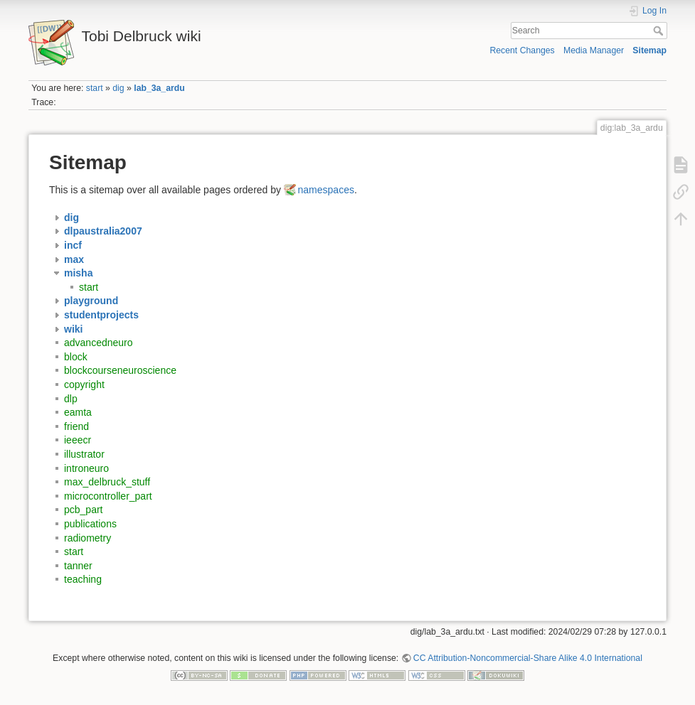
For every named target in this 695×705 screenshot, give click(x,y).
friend (76, 426)
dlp (71, 398)
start (94, 88)
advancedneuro (98, 342)
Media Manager (593, 50)
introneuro (86, 468)
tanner (78, 565)
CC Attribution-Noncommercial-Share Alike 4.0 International (527, 658)
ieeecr (77, 440)
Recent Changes (521, 50)
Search (660, 31)
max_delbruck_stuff (107, 482)
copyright (84, 384)
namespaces (326, 189)
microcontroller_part (108, 496)
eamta (78, 412)
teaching (83, 579)
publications (90, 523)
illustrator (84, 454)
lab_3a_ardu (159, 88)
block (75, 356)
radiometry (87, 538)
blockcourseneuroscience (120, 370)
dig (118, 88)
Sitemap (649, 50)
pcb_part (83, 509)
